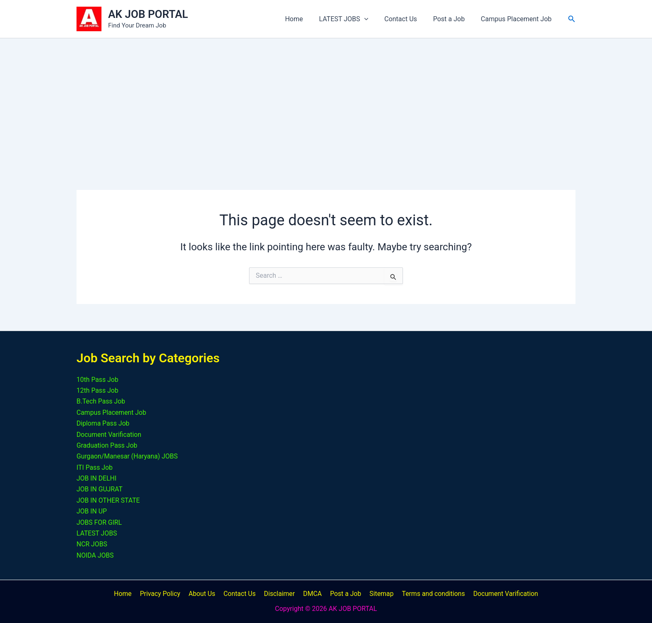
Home (306, 19)
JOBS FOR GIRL (100, 522)
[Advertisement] (326, 100)
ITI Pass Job (95, 467)
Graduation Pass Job (107, 445)
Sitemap (378, 594)
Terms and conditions (429, 594)
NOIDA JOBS (95, 555)
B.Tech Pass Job (101, 401)
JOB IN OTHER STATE (109, 500)
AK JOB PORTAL (148, 14)
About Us (204, 594)
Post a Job (453, 19)
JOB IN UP (92, 511)
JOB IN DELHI (97, 478)
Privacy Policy (163, 594)
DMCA (311, 594)
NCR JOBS (92, 544)
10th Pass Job (98, 380)
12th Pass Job (98, 390)
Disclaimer (279, 594)
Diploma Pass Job (103, 423)
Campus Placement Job (517, 19)
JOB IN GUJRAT (100, 489)
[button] (374, 19)
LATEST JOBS (353, 19)
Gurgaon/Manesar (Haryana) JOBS (128, 456)
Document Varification (109, 435)
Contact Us (407, 19)
